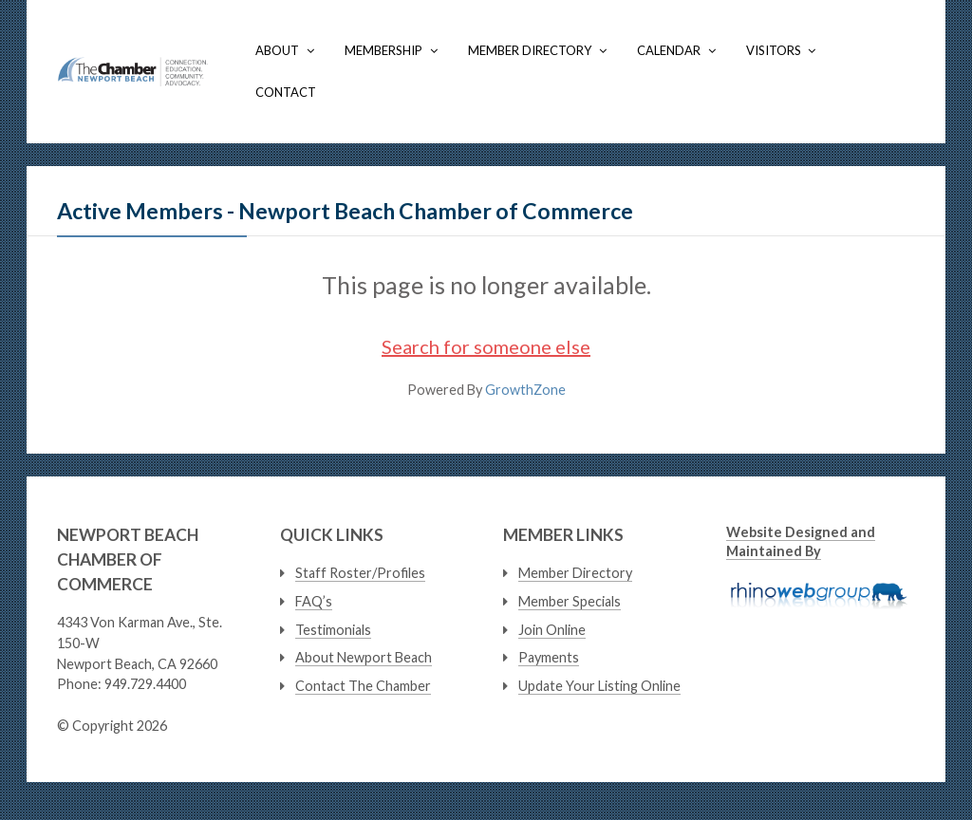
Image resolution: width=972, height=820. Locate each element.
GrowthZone (525, 390)
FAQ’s (313, 601)
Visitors (773, 50)
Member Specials (569, 601)
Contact (285, 92)
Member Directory (529, 50)
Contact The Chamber (363, 686)
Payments (548, 657)
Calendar (669, 50)
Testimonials (333, 630)
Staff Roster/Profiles (360, 573)
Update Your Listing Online (599, 686)
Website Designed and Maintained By (800, 541)
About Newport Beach (363, 657)
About (277, 50)
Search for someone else (486, 346)
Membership (383, 50)
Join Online (552, 630)
